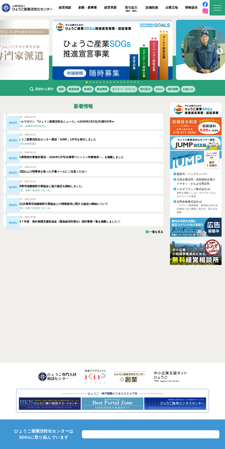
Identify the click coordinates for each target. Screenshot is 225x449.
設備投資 (152, 7)
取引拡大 (131, 9)
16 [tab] (138, 82)
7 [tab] (107, 82)
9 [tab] (114, 82)
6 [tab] (104, 82)
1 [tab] (87, 82)
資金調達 (96, 89)
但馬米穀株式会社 (188, 202)
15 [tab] (135, 82)
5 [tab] (100, 82)
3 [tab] (93, 82)
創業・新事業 (87, 7)
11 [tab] (121, 82)
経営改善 (60, 89)
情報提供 (191, 7)
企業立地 (171, 7)
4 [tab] (97, 82)
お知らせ (205, 89)
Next (219, 51)
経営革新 (110, 7)
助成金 (78, 89)
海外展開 (185, 89)
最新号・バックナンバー (192, 175)
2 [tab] (90, 82)
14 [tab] (131, 82)
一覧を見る (155, 263)
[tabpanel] (112, 50)
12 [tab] (124, 82)
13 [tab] (128, 82)
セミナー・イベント (123, 89)
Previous (5, 51)
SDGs (168, 89)
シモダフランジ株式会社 (192, 190)
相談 (44, 89)
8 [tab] (111, 82)
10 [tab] (118, 82)
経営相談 (65, 7)
